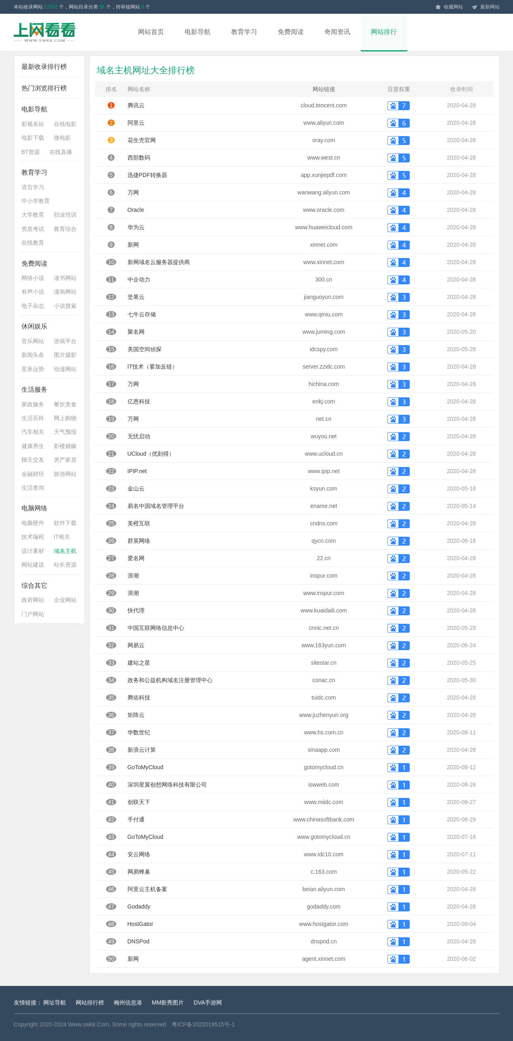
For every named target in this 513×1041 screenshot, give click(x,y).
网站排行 (384, 31)
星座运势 (32, 369)
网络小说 (32, 278)
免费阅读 (291, 31)
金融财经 (32, 474)
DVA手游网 (208, 1002)
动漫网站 (65, 369)
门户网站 (32, 614)
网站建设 (32, 564)
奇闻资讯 (337, 31)
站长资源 (65, 564)
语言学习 (32, 187)
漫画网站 (65, 291)
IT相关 (62, 536)
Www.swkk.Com (88, 1024)
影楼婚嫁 (65, 446)
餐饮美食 (65, 404)
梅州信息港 (128, 1002)
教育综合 (65, 229)
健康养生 (32, 446)
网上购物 (65, 418)
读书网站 (65, 278)
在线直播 (60, 152)
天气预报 (65, 432)
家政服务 (32, 404)
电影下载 (32, 137)
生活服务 (34, 389)
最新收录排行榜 (44, 66)
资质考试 (32, 229)
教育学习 (244, 31)
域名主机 (65, 551)
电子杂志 (32, 306)
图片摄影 (65, 355)
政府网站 (32, 600)
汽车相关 (32, 432)
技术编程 (32, 536)
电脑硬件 (32, 523)
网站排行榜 (90, 1002)
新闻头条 (32, 355)
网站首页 (151, 31)
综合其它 (34, 585)
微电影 (62, 137)
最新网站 (485, 7)
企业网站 (65, 600)
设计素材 (32, 551)
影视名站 (32, 124)
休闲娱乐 (34, 326)
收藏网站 (449, 7)
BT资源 (30, 152)
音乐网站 (32, 341)
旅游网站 (65, 474)
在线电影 (65, 124)
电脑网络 (34, 508)
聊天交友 (32, 460)
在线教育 (32, 242)
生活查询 (32, 487)
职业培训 (65, 214)
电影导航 (198, 31)
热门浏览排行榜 (44, 88)
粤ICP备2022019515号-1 (203, 1024)
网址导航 (54, 1002)
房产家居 (65, 460)
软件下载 (65, 523)
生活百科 (32, 418)
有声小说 (32, 291)
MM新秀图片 (168, 1002)
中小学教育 (35, 201)
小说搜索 (65, 306)
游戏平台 (65, 341)
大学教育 (32, 214)
